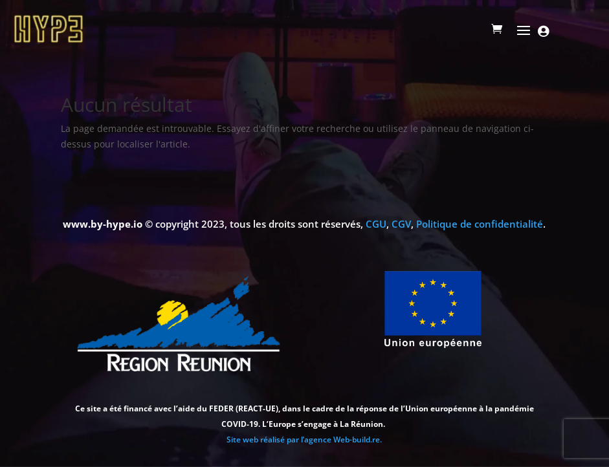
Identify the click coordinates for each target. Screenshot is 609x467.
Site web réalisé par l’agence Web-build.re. (304, 439)
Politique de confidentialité (479, 223)
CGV (401, 223)
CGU (376, 223)
